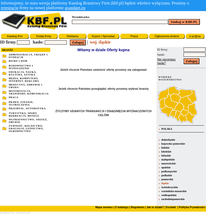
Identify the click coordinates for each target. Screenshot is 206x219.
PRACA (14, 97)
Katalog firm (15, 36)
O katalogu (122, 207)
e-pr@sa (194, 36)
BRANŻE (7, 50)
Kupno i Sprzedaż (103, 36)
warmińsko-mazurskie (174, 191)
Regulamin (137, 207)
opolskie (166, 167)
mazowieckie (168, 163)
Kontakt (170, 207)
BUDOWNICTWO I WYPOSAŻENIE (21, 67)
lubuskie (166, 155)
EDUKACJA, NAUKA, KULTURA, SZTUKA (23, 73)
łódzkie (165, 147)
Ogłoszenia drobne (167, 36)
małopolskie (168, 159)
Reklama (72, 36)
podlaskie (166, 175)
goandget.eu (75, 8)
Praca (134, 36)
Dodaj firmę (43, 36)
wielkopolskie (169, 195)
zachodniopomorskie (173, 199)
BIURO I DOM (18, 61)
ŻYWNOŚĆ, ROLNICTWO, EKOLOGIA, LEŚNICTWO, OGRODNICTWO (26, 128)
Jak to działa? (155, 207)
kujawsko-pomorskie (173, 143)
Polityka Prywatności (191, 207)
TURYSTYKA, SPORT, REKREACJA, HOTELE (24, 114)
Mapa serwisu (104, 207)
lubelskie (166, 151)
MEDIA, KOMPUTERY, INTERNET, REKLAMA (24, 79)
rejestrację (9, 8)
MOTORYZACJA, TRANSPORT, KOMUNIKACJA (29, 92)
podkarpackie (169, 171)
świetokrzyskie (169, 187)
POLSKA (166, 128)
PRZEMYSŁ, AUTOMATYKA (27, 108)
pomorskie (167, 179)
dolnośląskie (168, 139)
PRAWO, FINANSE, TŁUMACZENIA (21, 103)
